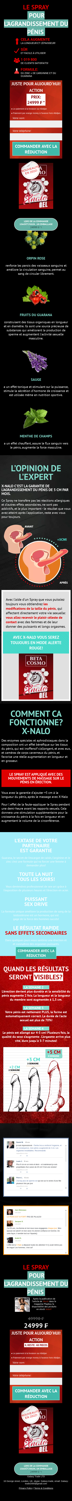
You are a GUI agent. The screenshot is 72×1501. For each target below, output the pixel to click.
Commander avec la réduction (36, 149)
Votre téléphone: (21, 130)
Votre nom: (18, 118)
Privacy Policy (25, 1488)
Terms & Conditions (43, 1488)
